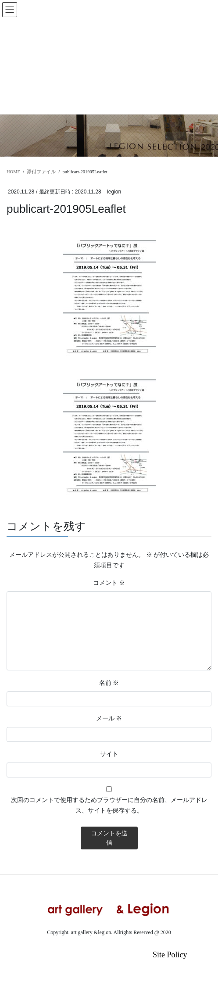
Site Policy (170, 954)
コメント (109, 582)
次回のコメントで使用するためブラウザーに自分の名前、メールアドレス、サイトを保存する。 (109, 805)
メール (109, 718)
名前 (109, 682)
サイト (109, 753)
